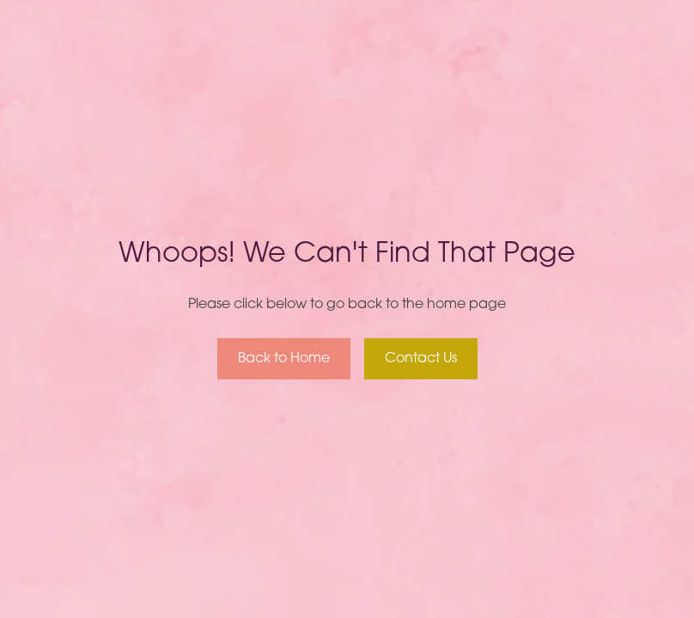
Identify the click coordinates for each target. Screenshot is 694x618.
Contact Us (421, 359)
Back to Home (284, 359)
